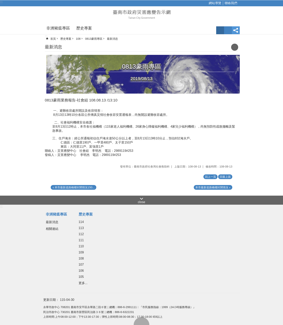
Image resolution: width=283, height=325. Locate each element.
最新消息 (112, 38)
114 (81, 222)
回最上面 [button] (225, 176)
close (141, 202)
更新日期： (51, 299)
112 (81, 234)
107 (81, 264)
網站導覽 (215, 3)
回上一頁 (210, 176)
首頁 (53, 38)
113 (81, 228)
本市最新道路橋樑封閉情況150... (75, 187)
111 (81, 240)
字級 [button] (220, 30)
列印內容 (234, 47)
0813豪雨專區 (93, 38)
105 (81, 276)
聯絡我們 (231, 3)
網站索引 (228, 30)
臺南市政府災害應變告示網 (141, 14)
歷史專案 (84, 28)
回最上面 (141, 321)
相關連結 (52, 228)
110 (81, 246)
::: (1, 2)
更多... (83, 283)
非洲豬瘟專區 (58, 28)
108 (78, 38)
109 (81, 252)
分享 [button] (236, 30)
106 (81, 270)
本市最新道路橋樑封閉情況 (211, 187)
